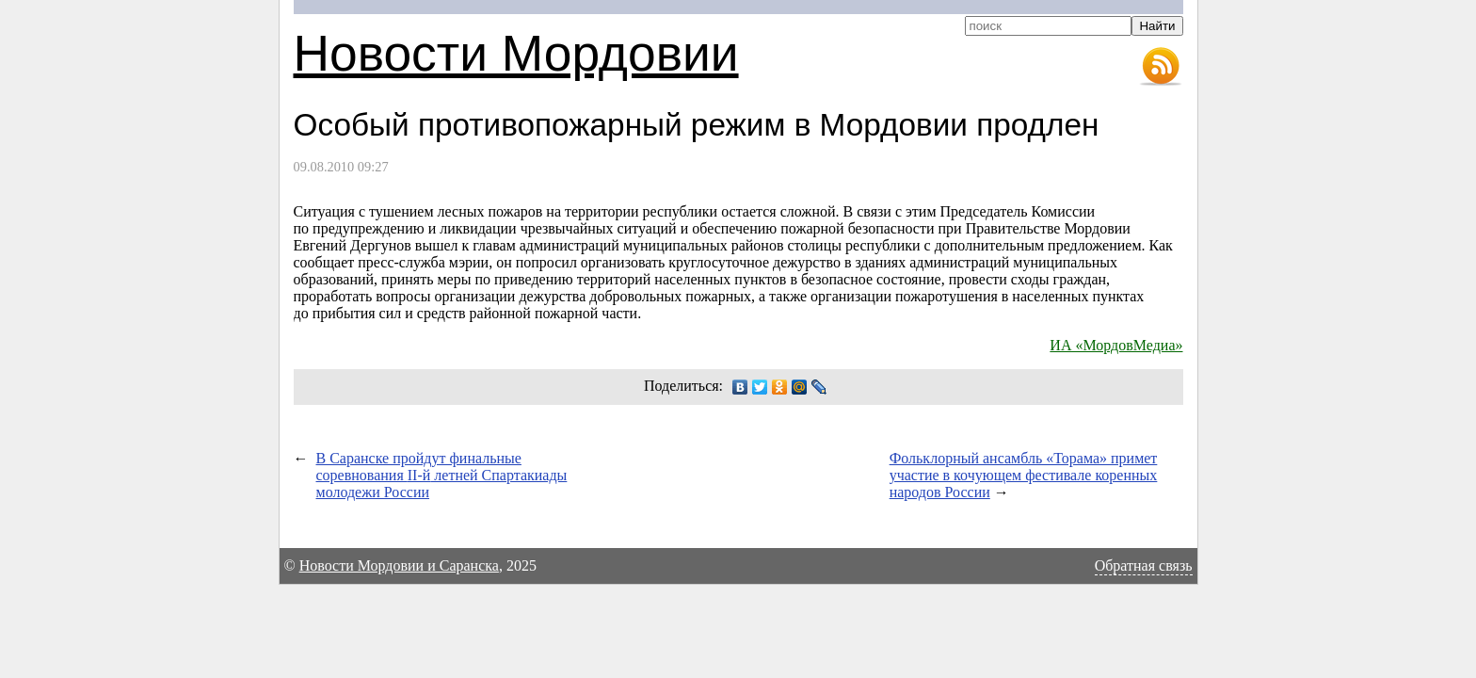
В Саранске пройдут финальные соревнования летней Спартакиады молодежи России (442, 475)
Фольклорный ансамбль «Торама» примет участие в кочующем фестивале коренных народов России (1024, 475)
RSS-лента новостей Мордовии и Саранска (1160, 66)
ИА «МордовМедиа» (1116, 345)
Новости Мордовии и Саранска (399, 565)
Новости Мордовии (516, 53)
